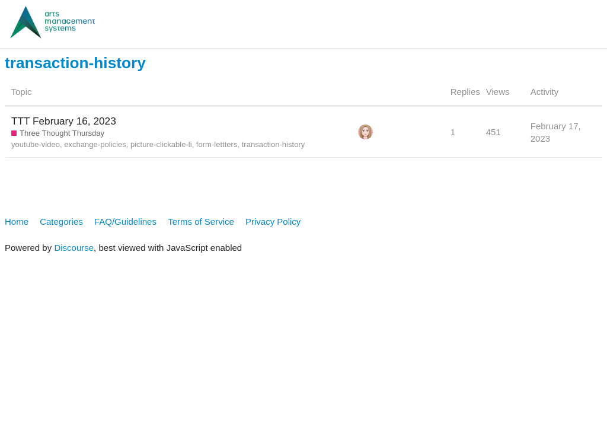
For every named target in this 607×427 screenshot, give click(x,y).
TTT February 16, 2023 (63, 121)
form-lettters (217, 144)
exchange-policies (95, 144)
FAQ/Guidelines (125, 221)
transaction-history (273, 144)
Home (16, 221)
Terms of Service (201, 221)
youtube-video (35, 144)
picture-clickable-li (161, 144)
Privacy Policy (273, 221)
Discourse (74, 248)
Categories (61, 221)
